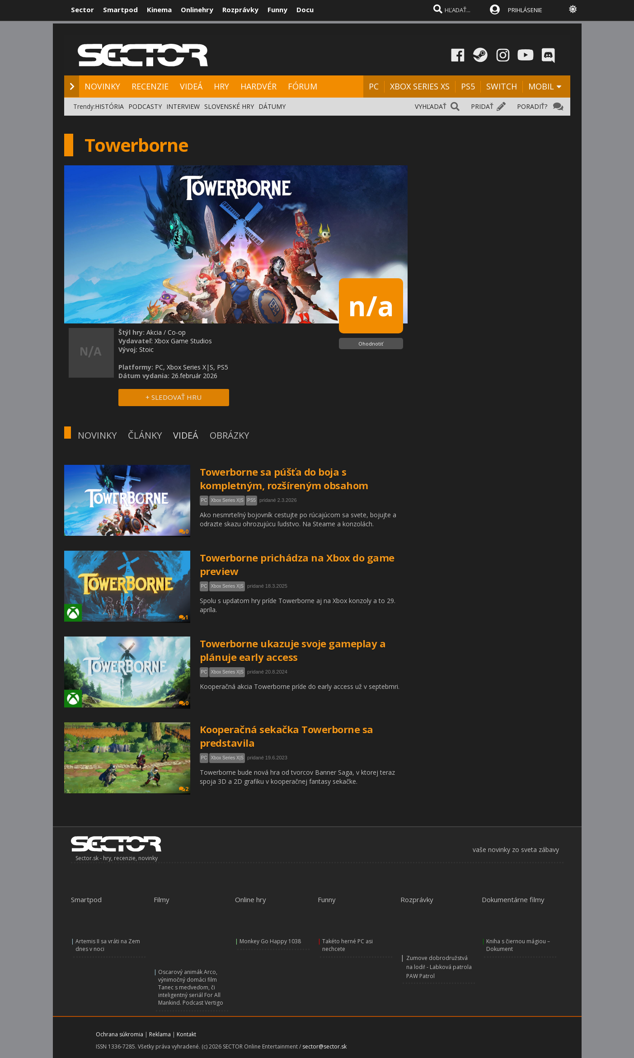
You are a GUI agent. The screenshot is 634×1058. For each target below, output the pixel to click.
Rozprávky (240, 9)
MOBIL (541, 86)
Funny (277, 9)
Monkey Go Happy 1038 (270, 941)
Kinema (159, 9)
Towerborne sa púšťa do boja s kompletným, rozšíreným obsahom (284, 478)
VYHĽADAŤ (430, 106)
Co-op (177, 332)
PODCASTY (145, 106)
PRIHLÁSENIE (525, 10)
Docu (305, 9)
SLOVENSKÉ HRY (229, 106)
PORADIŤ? (532, 106)
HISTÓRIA (109, 106)
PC (374, 86)
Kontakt (186, 1034)
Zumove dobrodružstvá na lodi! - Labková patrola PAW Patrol (439, 967)
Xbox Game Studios (183, 341)
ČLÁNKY (145, 435)
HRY (221, 86)
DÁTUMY (272, 106)
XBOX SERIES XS (420, 86)
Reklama (160, 1034)
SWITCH (501, 86)
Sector (82, 9)
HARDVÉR (258, 86)
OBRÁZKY (229, 435)
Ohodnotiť (370, 343)
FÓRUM (302, 86)
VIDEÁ (191, 86)
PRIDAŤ (482, 106)
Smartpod (120, 9)
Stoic (146, 349)
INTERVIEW (183, 106)
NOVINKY (102, 86)
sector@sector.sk (324, 1046)
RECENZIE (150, 86)
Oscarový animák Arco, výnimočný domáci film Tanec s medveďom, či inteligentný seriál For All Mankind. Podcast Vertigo (190, 987)
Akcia (154, 332)
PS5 (468, 86)
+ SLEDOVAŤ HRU (174, 397)
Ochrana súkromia (119, 1034)
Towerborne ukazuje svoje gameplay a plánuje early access (293, 650)
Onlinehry (197, 9)
